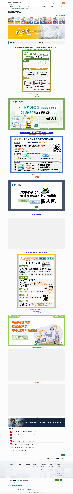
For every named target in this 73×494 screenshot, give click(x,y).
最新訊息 (18, 6)
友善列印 (58, 15)
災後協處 (58, 471)
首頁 (9, 8)
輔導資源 (35, 6)
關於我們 (11, 6)
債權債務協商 (51, 466)
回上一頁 (62, 15)
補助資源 (58, 469)
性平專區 (58, 473)
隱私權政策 (30, 492)
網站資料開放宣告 (36, 492)
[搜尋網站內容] (57, 3)
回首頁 (54, 0)
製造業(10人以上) (28, 8)
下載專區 (60, 0)
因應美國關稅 (59, 466)
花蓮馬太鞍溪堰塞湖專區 (60, 476)
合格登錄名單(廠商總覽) (44, 471)
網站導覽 (57, 0)
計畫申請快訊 (27, 6)
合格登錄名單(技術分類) (44, 469)
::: (8, 0)
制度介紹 (42, 466)
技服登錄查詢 (44, 6)
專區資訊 (60, 6)
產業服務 (52, 6)
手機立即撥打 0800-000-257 (17, 485)
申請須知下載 (36, 96)
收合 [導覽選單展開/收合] (36, 462)
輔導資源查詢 (35, 466)
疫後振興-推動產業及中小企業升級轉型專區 (18, 8)
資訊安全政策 (42, 492)
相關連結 (63, 0)
